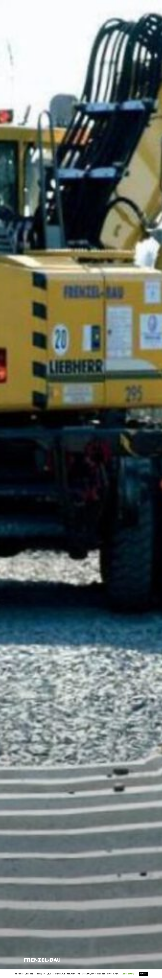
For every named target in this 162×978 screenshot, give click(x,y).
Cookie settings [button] (128, 974)
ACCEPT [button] (143, 974)
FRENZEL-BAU (42, 960)
